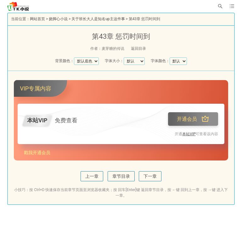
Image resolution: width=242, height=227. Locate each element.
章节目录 (121, 176)
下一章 (150, 176)
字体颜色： (160, 61)
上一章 (91, 176)
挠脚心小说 (58, 19)
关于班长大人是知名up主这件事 (98, 19)
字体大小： (114, 61)
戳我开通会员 (37, 152)
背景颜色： (64, 61)
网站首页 (37, 19)
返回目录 (138, 48)
